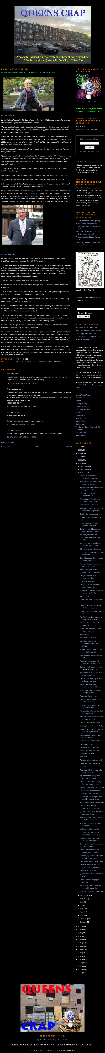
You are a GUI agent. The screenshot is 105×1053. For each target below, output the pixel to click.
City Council (13, 361)
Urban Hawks (81, 435)
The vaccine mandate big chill (91, 760)
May (82, 909)
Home (37, 446)
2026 (80, 447)
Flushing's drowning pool (89, 696)
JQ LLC (13, 359)
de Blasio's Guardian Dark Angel (92, 802)
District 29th (25, 361)
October (83, 473)
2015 (80, 943)
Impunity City (80, 415)
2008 (80, 966)
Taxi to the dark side (87, 581)
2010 (80, 959)
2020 (80, 926)
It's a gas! (83, 757)
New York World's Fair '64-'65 (86, 328)
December (84, 466)
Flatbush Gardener (82, 407)
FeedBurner (94, 152)
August (83, 899)
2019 (80, 930)
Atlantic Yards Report (83, 395)
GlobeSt (79, 412)
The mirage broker (86, 744)
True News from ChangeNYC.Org (88, 337)
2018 (80, 933)
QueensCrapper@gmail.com (86, 129)
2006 (80, 973)
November (84, 470)
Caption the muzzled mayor (90, 514)
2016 (80, 939)
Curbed (78, 401)
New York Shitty (81, 418)
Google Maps (84, 385)
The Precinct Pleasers (88, 870)
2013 (80, 949)
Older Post (68, 446)
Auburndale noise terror (88, 638)
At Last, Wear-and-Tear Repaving (88, 221)
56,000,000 (84, 767)
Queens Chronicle (8, 116)
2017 (80, 936)
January (83, 922)
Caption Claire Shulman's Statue (92, 787)
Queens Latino (81, 424)
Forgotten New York (83, 409)
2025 (80, 450)
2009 (80, 963)
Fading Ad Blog (81, 404)
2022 (80, 460)
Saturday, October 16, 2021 (21, 383)
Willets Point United (83, 339)
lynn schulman (38, 361)
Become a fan (81, 298)
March (82, 915)
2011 (80, 956)
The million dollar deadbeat (90, 723)
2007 (80, 969)
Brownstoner (80, 398)
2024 (80, 453)
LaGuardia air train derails (89, 829)
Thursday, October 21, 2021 (21, 437)
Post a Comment (7, 443)
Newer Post (5, 446)
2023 (80, 457)
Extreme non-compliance (89, 505)
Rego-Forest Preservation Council (88, 331)
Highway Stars (85, 634)
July (82, 902)
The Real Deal (81, 432)
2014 (80, 946)
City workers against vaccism (90, 549)
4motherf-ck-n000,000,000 (89, 741)
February (83, 919)
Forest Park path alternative (90, 763)
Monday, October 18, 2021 (20, 424)
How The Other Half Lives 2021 (91, 891)
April (82, 912)
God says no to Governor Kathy (91, 726)
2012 (80, 953)
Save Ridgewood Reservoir (86, 334)
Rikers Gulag (84, 596)
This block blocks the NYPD (90, 747)
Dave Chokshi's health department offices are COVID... (89, 643)
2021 (80, 463)
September (84, 895)
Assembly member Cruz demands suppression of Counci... (90, 537)
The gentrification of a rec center (91, 861)
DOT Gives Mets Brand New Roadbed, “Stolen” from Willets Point (88, 226)
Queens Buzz (81, 421)
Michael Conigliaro (53, 361)
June (82, 905)
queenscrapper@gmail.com (52, 1040)
